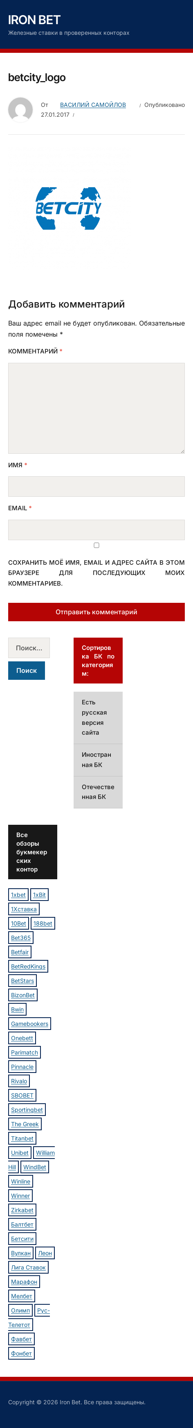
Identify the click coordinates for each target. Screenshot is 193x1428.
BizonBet (23, 994)
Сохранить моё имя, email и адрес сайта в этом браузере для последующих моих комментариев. (96, 573)
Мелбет (21, 1295)
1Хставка (24, 908)
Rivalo (19, 1080)
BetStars (22, 980)
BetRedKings (28, 966)
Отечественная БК (98, 792)
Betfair (20, 951)
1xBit (39, 894)
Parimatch (24, 1052)
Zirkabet (22, 1209)
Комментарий (35, 351)
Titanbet (22, 1138)
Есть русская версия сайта (94, 717)
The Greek (25, 1123)
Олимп (20, 1310)
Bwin (17, 1009)
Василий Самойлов (93, 104)
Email (20, 508)
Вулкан (21, 1252)
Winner (20, 1195)
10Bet (18, 923)
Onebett (22, 1037)
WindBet (34, 1166)
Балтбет (22, 1224)
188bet (43, 923)
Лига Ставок (28, 1267)
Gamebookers (29, 1023)
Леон (45, 1252)
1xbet (18, 894)
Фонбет (21, 1353)
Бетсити (22, 1238)
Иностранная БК (96, 760)
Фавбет (21, 1338)
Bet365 (21, 937)
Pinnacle (22, 1066)
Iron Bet (34, 19)
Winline (20, 1181)
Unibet (20, 1152)
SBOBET (22, 1095)
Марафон (24, 1281)
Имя (17, 465)
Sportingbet (27, 1109)
